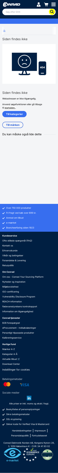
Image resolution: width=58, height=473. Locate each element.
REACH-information (12, 301)
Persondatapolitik (20, 435)
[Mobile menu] (53, 4)
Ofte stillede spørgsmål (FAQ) (17, 240)
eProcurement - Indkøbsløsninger (19, 327)
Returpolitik (8, 265)
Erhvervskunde (9, 250)
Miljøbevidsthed (10, 286)
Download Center (11, 364)
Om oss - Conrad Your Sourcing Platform (22, 276)
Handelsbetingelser (22, 430)
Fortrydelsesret (39, 435)
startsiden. (10, 107)
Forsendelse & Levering (14, 260)
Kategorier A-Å (9, 354)
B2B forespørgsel (11, 323)
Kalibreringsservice (11, 337)
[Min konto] (39, 4)
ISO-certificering (10, 291)
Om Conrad (8, 272)
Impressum (40, 430)
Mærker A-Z (8, 349)
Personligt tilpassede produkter (18, 332)
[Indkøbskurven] (46, 4)
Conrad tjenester (11, 318)
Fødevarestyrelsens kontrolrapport (19, 306)
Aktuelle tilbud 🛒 (11, 359)
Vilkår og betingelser (12, 255)
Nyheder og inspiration (13, 281)
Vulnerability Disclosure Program (18, 296)
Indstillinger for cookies (16, 369)
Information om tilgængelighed (17, 311)
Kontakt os (7, 245)
